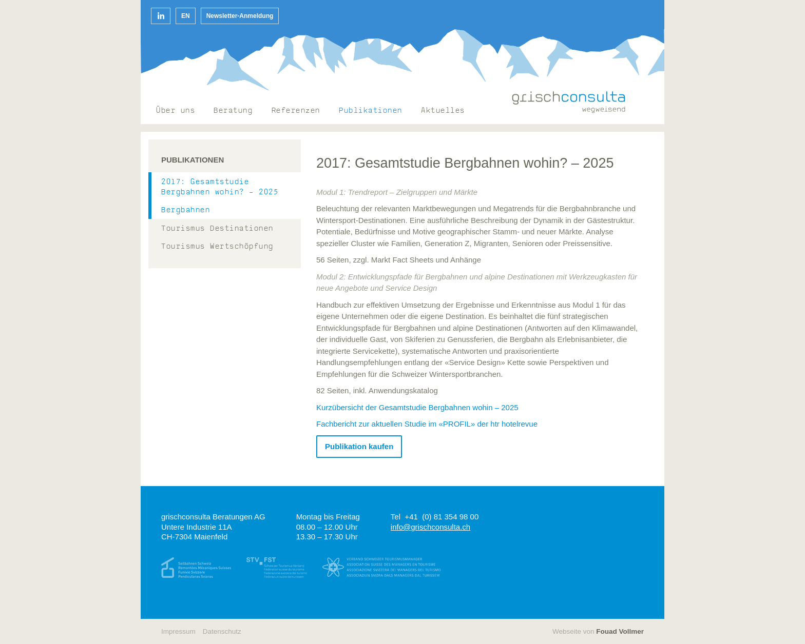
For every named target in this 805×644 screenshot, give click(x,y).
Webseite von (598, 631)
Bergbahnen (185, 210)
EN (185, 15)
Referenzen (296, 111)
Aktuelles (443, 111)
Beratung (233, 111)
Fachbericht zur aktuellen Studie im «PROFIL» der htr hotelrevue (427, 423)
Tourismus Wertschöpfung (217, 247)
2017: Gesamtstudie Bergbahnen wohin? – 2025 (219, 187)
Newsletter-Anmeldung (240, 15)
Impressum (178, 631)
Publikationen (370, 111)
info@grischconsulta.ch (430, 526)
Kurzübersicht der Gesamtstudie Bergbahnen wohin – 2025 (417, 407)
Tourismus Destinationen (217, 229)
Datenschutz (222, 631)
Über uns (175, 111)
